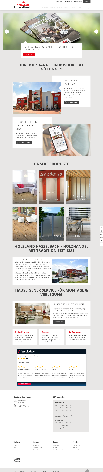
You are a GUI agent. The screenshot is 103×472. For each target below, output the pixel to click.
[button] (96, 31)
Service (66, 8)
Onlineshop (87, 1)
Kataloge (75, 447)
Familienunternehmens (27, 262)
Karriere (79, 8)
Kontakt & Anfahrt (78, 1)
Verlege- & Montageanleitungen (80, 450)
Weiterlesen (25, 377)
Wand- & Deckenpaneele (19, 450)
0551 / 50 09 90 (58, 1)
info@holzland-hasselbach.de (25, 406)
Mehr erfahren (72, 102)
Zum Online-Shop (24, 143)
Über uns (72, 8)
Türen (15, 447)
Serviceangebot (76, 445)
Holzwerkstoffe (56, 445)
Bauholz (55, 447)
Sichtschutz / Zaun (37, 447)
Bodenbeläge (17, 445)
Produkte (45, 8)
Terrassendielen (36, 445)
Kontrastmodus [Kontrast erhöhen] (69, 1)
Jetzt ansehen (29, 54)
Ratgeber (52, 8)
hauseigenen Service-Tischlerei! (25, 279)
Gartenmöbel (36, 450)
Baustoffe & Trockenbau (58, 450)
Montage (59, 8)
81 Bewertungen (22, 356)
